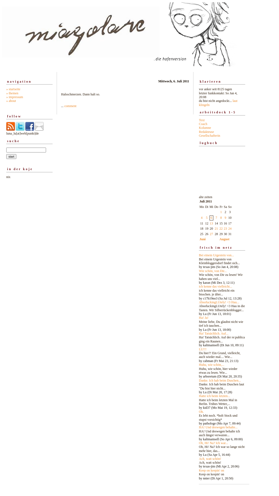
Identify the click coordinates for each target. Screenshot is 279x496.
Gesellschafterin (209, 136)
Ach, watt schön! (210, 459)
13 (211, 223)
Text (202, 120)
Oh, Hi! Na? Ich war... (213, 443)
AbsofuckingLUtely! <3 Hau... (219, 302)
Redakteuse (206, 132)
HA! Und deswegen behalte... (218, 427)
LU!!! (203, 349)
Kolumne (205, 128)
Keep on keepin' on (211, 470)
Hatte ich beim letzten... (214, 396)
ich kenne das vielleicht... (215, 286)
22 (221, 228)
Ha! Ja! (203, 318)
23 (225, 228)
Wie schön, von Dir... (213, 271)
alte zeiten (222, 336)
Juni (202, 239)
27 (211, 234)
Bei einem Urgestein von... (216, 255)
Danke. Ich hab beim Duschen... (220, 380)
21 (216, 228)
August (224, 239)
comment (70, 106)
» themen (12, 93)
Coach (203, 124)
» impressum (14, 97)
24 (230, 228)
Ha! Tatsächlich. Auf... (213, 333)
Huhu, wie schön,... (211, 365)
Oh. (201, 412)
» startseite (13, 89)
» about (11, 101)
